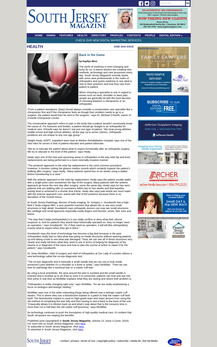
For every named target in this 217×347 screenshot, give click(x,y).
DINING (51, 35)
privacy (75, 341)
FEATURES (66, 35)
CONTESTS (134, 35)
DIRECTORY (98, 35)
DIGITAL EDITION (171, 35)
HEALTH (82, 35)
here (82, 323)
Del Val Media (150, 341)
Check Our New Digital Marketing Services (108, 40)
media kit (135, 341)
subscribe (123, 341)
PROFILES (116, 35)
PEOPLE (150, 35)
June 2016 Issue (124, 46)
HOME (39, 35)
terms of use (88, 341)
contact (65, 341)
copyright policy (106, 341)
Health (35, 46)
